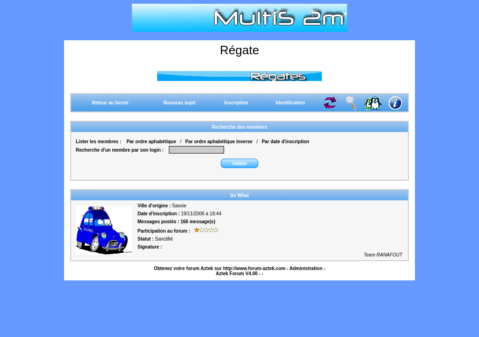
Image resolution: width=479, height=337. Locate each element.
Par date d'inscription (285, 141)
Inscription (236, 102)
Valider (239, 163)
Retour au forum (110, 102)
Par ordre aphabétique (151, 141)
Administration (306, 268)
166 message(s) (198, 221)
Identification (290, 102)
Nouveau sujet (179, 102)
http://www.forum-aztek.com (254, 268)
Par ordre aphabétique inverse (219, 141)
